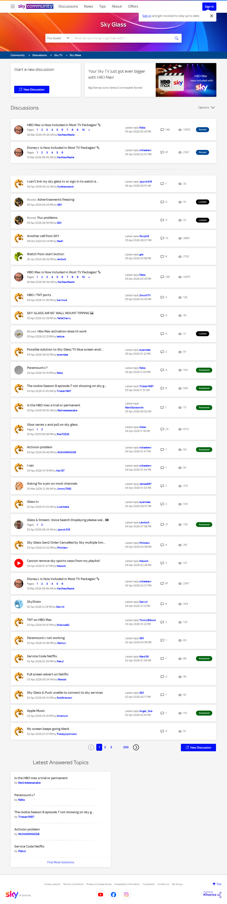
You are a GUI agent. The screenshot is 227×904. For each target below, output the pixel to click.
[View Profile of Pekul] (60, 661)
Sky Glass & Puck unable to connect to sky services (65, 693)
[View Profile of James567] (145, 484)
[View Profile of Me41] (60, 241)
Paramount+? (37, 368)
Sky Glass (113, 24)
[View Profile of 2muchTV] (145, 295)
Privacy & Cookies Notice (99, 884)
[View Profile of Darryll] (60, 606)
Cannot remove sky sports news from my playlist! (63, 561)
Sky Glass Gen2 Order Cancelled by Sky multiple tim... (66, 542)
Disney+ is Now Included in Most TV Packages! (61, 148)
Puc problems (47, 218)
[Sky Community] (35, 6)
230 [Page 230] (126, 747)
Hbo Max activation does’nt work (62, 331)
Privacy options (52, 884)
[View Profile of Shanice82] (63, 625)
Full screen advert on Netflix (48, 674)
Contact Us (163, 884)
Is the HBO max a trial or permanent (53, 405)
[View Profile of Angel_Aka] (145, 711)
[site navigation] (13, 6)
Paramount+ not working (46, 638)
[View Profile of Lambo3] (144, 522)
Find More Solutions (60, 862)
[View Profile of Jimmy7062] (64, 488)
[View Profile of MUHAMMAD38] (66, 452)
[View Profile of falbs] (142, 127)
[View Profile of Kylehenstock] (65, 186)
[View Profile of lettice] (60, 336)
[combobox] (121, 38)
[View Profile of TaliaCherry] (64, 318)
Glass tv (33, 502)
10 (83, 129)
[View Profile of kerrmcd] (62, 300)
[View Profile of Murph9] (144, 236)
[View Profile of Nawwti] (61, 566)
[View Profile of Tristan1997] (64, 391)
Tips (102, 6)
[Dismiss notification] (212, 16)
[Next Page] (136, 747)
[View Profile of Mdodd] (62, 679)
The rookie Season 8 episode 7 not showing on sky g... (66, 386)
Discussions (68, 6)
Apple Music (36, 711)
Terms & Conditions (73, 884)
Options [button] (203, 107)
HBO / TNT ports (39, 295)
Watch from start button (45, 254)
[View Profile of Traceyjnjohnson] (67, 734)
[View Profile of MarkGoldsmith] (134, 407)
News (88, 6)
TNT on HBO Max (39, 620)
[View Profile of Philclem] (62, 547)
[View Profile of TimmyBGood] (147, 620)
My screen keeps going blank (48, 729)
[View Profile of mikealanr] (145, 150)
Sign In (209, 6)
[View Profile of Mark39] (144, 656)
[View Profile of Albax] (142, 427)
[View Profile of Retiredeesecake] (67, 410)
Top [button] (218, 884)
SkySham (34, 602)
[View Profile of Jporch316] (145, 181)
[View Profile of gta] (141, 254)
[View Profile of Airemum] (62, 716)
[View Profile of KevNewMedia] (66, 134)
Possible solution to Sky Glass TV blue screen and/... (65, 349)
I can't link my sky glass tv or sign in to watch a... (62, 181)
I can (30, 465)
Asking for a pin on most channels (52, 483)
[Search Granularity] (58, 38)
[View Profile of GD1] (59, 204)
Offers (133, 6)
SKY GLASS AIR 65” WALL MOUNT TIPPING (58, 313)
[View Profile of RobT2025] (63, 434)
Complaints (149, 884)
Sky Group (177, 884)
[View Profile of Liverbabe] (63, 506)
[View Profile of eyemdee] (62, 354)
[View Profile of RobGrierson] (64, 697)
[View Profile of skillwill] (61, 259)
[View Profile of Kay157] (60, 470)
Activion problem (39, 447)
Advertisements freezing (55, 199)
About (117, 6)
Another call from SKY (43, 236)
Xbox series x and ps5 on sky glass (52, 425)
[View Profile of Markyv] (61, 643)
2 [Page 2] (105, 747)
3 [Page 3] (111, 747)
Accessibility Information (127, 884)
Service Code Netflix (42, 656)
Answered (204, 370)
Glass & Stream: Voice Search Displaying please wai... (66, 520)
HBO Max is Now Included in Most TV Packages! (62, 125)
